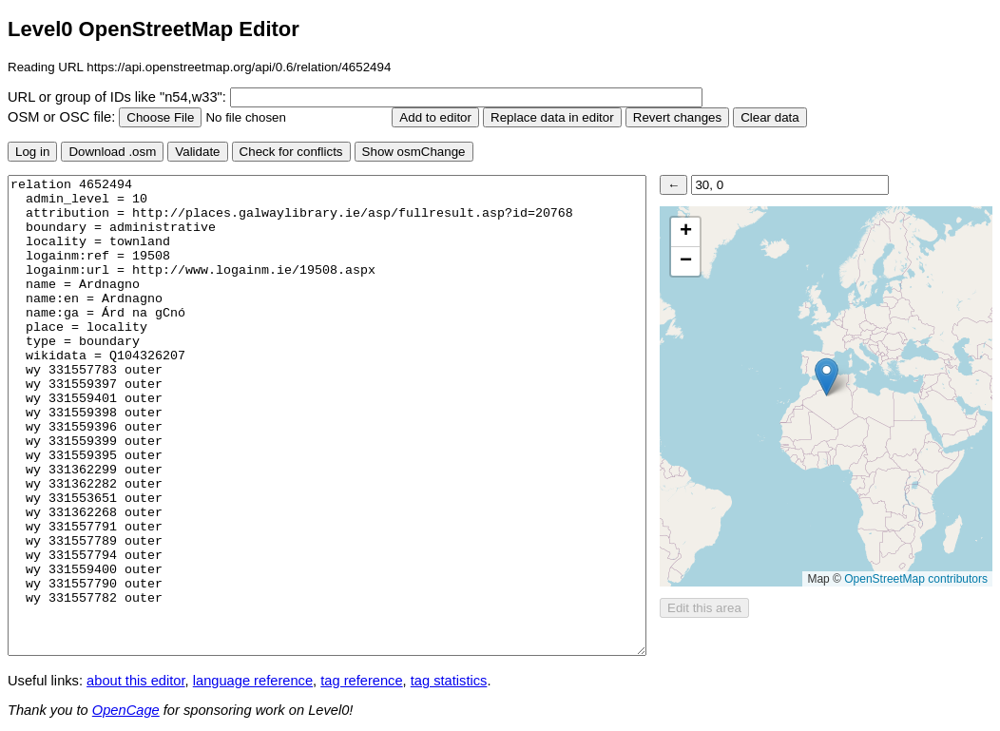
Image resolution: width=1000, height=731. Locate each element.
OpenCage (126, 710)
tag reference (361, 680)
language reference (253, 680)
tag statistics (449, 680)
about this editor (135, 680)
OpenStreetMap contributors (916, 579)
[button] (826, 376)
